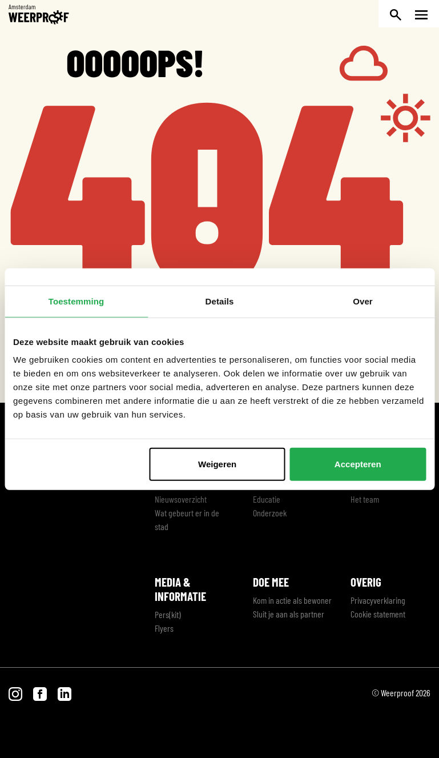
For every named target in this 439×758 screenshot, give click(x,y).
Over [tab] (363, 301)
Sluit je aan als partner (288, 613)
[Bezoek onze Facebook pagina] (41, 692)
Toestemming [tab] (76, 301)
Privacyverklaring (378, 600)
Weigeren (217, 464)
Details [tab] (220, 301)
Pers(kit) (168, 614)
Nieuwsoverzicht (181, 499)
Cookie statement (378, 613)
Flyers (164, 628)
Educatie (266, 499)
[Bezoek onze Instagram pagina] (16, 692)
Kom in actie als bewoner (292, 600)
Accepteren (358, 464)
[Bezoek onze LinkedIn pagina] (64, 692)
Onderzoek (270, 512)
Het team (365, 499)
